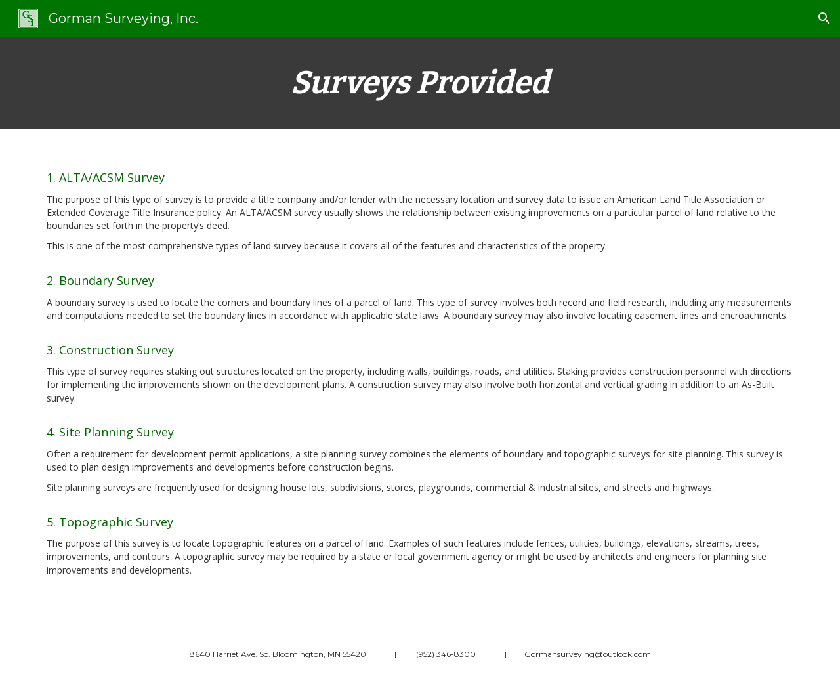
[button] (824, 18)
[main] (420, 83)
